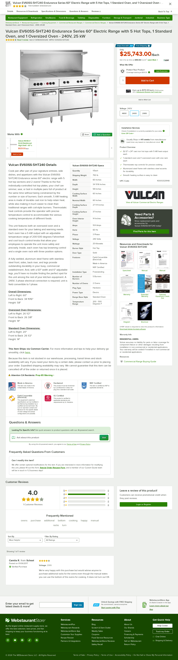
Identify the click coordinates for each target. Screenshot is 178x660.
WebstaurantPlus (68, 624)
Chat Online (159, 637)
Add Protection (162, 71)
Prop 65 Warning (44, 375)
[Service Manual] (162, 260)
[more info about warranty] (149, 72)
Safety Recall (97, 644)
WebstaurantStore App (70, 631)
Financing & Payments (133, 634)
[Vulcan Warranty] (127, 286)
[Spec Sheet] (127, 260)
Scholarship (129, 638)
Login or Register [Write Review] (143, 504)
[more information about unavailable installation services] (163, 131)
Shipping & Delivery (162, 640)
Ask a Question (102, 134)
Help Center (162, 625)
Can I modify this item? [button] (23, 460)
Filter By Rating (51, 536)
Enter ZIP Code (128, 133)
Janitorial (139, 18)
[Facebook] (22, 640)
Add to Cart (17, 154)
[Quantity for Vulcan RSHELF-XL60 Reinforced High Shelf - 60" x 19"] (9, 154)
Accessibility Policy (123, 655)
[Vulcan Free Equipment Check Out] (162, 286)
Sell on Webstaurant (132, 641)
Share (85, 134)
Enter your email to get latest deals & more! (20, 605)
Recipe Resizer (67, 638)
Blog (94, 624)
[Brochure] (145, 312)
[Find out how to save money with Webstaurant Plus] (8, 141)
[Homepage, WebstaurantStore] (29, 10)
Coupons (95, 634)
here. (28, 352)
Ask (104, 437)
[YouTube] (15, 640)
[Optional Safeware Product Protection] (145, 286)
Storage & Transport (122, 18)
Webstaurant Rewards (70, 628)
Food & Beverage (66, 18)
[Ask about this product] (60, 437)
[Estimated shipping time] (162, 142)
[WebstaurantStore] (28, 620)
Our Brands (129, 628)
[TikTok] (29, 640)
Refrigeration (36, 18)
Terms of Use (72, 444)
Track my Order (163, 631)
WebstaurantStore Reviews (103, 641)
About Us (128, 624)
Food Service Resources (102, 638)
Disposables (93, 18)
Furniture (106, 18)
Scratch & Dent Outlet (101, 628)
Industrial (150, 18)
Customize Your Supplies (71, 634)
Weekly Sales (97, 631)
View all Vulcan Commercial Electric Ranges (144, 202)
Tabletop (81, 18)
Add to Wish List (145, 100)
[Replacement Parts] (127, 312)
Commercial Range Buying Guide (147, 361)
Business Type (163, 18)
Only (122, 50)
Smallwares (50, 18)
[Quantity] (123, 80)
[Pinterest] (36, 640)
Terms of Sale (79, 655)
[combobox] (85, 9)
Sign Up (78, 605)
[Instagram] (8, 640)
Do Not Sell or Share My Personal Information (153, 655)
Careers (127, 631)
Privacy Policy (85, 444)
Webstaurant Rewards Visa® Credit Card (149, 92)
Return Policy (130, 644)
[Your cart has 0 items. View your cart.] (168, 9)
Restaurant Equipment (18, 18)
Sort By (11, 536)
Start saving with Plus (110, 607)
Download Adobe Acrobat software (133, 329)
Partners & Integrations (71, 641)
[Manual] (145, 260)
